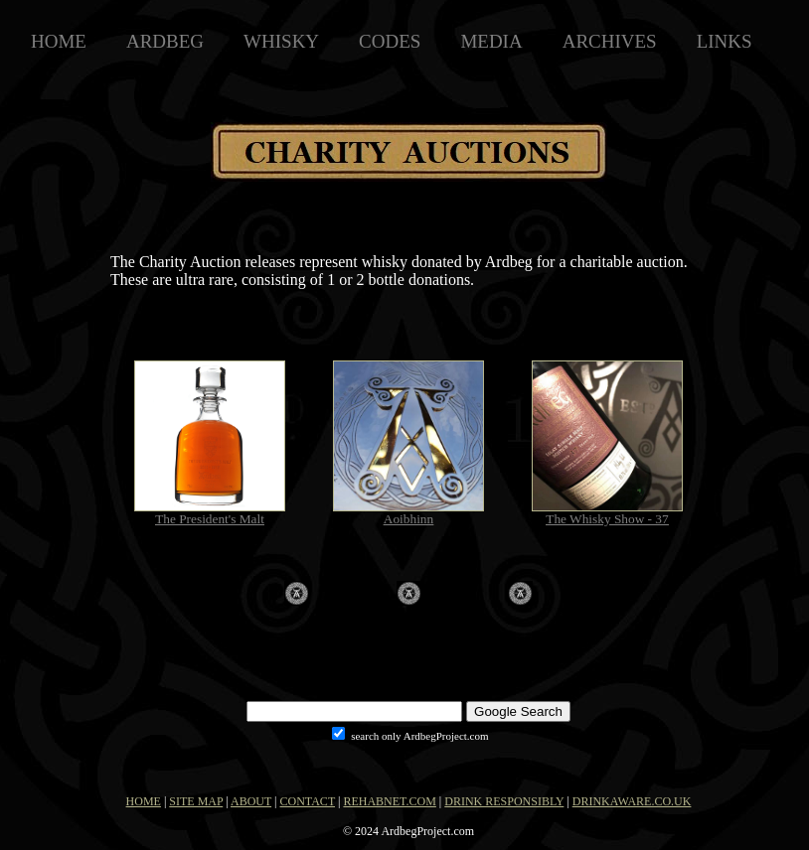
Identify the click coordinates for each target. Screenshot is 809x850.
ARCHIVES (610, 41)
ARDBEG (165, 41)
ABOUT (251, 801)
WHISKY (281, 41)
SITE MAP (196, 801)
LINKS (724, 41)
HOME (58, 41)
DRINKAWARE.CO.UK (632, 801)
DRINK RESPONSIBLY (504, 801)
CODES (389, 41)
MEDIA (491, 41)
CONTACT (308, 801)
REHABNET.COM (389, 801)
